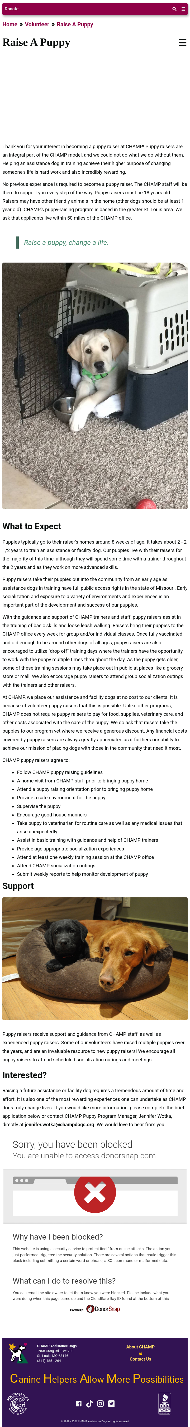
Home (9, 24)
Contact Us (140, 1359)
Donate (11, 8)
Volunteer (37, 24)
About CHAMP (140, 1347)
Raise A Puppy (75, 24)
